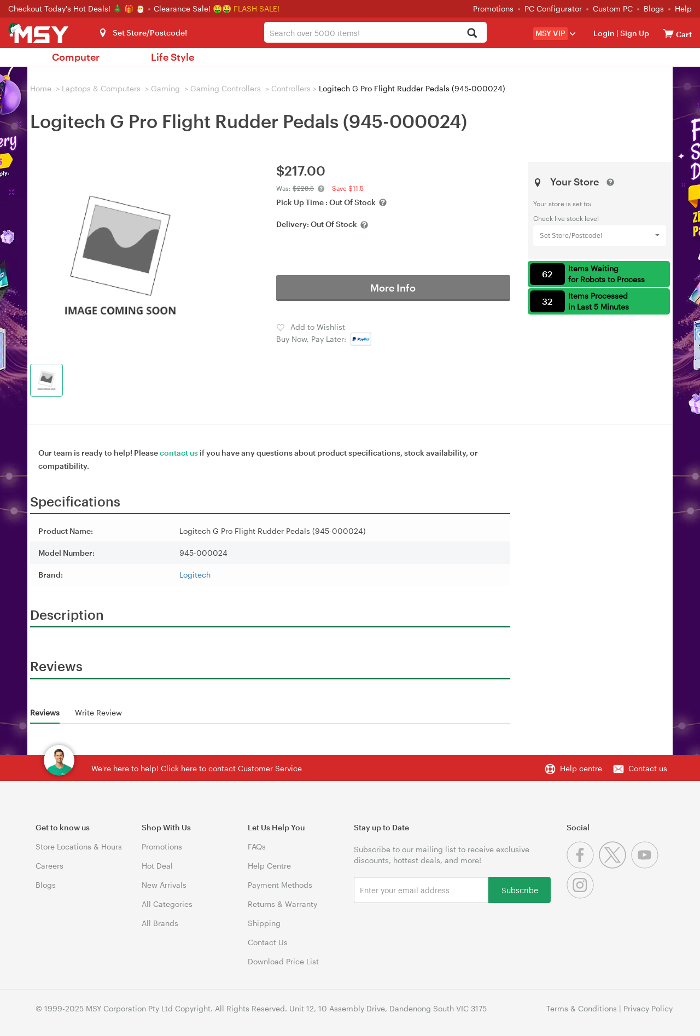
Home (40, 88)
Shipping (264, 923)
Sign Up (634, 33)
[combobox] (375, 32)
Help (683, 8)
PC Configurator (553, 8)
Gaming (165, 88)
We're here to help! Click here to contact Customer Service (196, 768)
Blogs (654, 8)
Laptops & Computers (101, 88)
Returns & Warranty (282, 904)
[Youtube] (646, 865)
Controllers (291, 88)
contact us (179, 452)
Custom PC (613, 8)
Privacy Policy (648, 1008)
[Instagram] (582, 895)
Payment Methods (280, 884)
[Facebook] (583, 865)
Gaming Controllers (225, 88)
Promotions (493, 8)
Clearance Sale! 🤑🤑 (192, 8)
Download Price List (283, 961)
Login (604, 33)
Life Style (172, 57)
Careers (49, 865)
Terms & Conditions (581, 1008)
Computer (76, 57)
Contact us (647, 768)
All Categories (167, 904)
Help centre (581, 768)
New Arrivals (164, 884)
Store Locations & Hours (79, 846)
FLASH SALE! (256, 8)
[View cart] (668, 33)
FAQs (257, 846)
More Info (393, 288)
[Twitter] (615, 865)
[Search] (472, 33)
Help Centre (269, 865)
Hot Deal (157, 865)
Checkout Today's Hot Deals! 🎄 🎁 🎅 (77, 8)
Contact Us (268, 942)
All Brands (160, 923)
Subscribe (519, 889)
